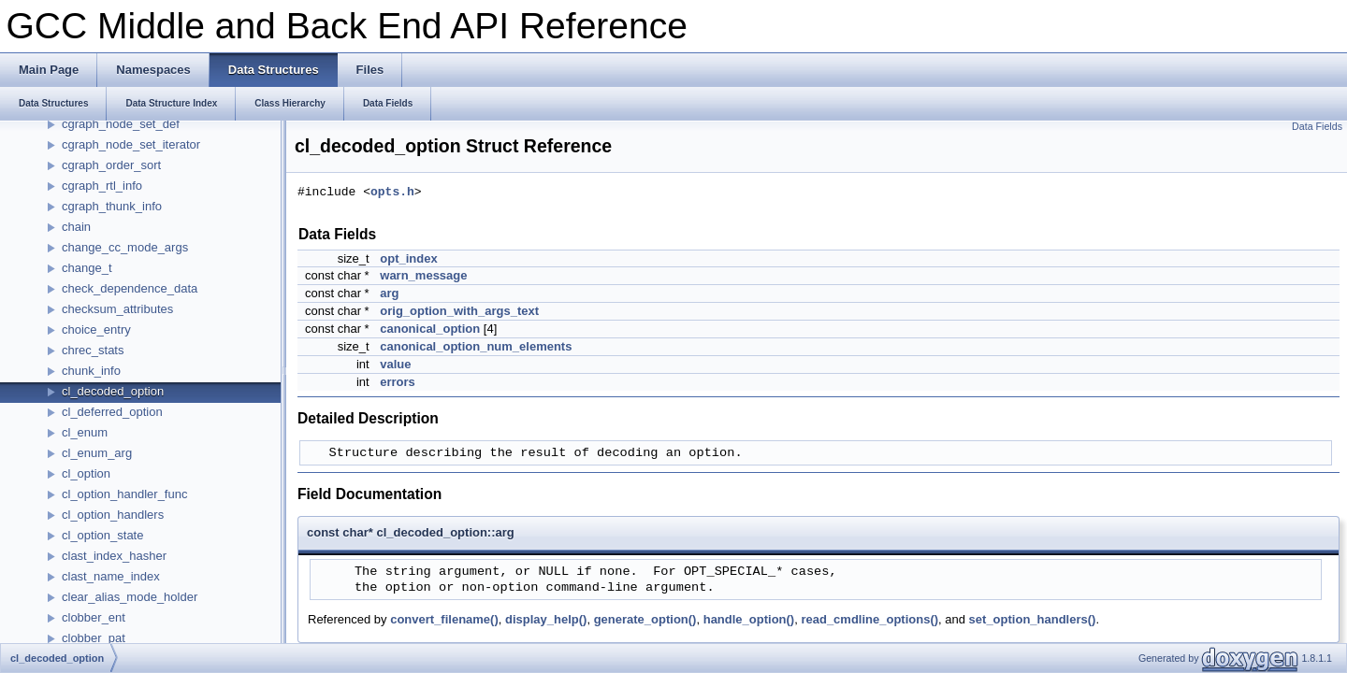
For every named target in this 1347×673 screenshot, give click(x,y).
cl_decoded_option (113, 391)
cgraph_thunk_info (112, 206)
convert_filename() (444, 619)
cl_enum (85, 432)
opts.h (392, 192)
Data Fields (1317, 126)
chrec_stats (92, 350)
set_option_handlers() (1032, 619)
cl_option (86, 473)
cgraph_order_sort (111, 165)
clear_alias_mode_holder (129, 597)
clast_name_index (111, 576)
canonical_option (430, 329)
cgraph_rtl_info (102, 186)
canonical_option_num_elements (476, 346)
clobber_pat (93, 638)
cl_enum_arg (97, 453)
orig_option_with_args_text (459, 311)
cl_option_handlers (113, 515)
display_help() (546, 619)
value (395, 364)
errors (397, 382)
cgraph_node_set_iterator (131, 144)
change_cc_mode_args (125, 247)
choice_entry (96, 329)
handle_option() (749, 619)
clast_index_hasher (114, 556)
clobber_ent (93, 617)
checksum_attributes (117, 309)
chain (76, 227)
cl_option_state (102, 535)
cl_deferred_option (112, 412)
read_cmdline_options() (869, 619)
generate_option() (645, 619)
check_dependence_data (129, 288)
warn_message (423, 275)
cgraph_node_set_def (121, 124)
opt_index (408, 258)
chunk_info (91, 371)
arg (389, 293)
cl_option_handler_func (124, 494)
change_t (87, 268)
